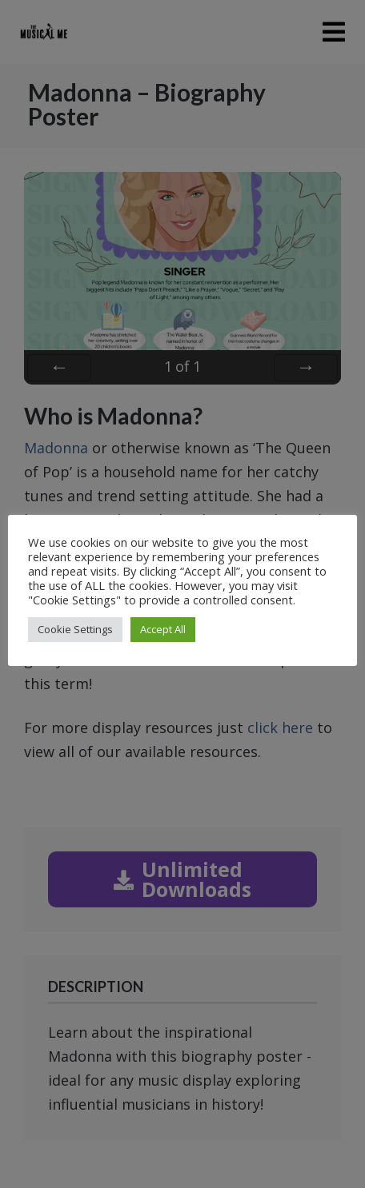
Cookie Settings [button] (75, 629)
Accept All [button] (163, 629)
